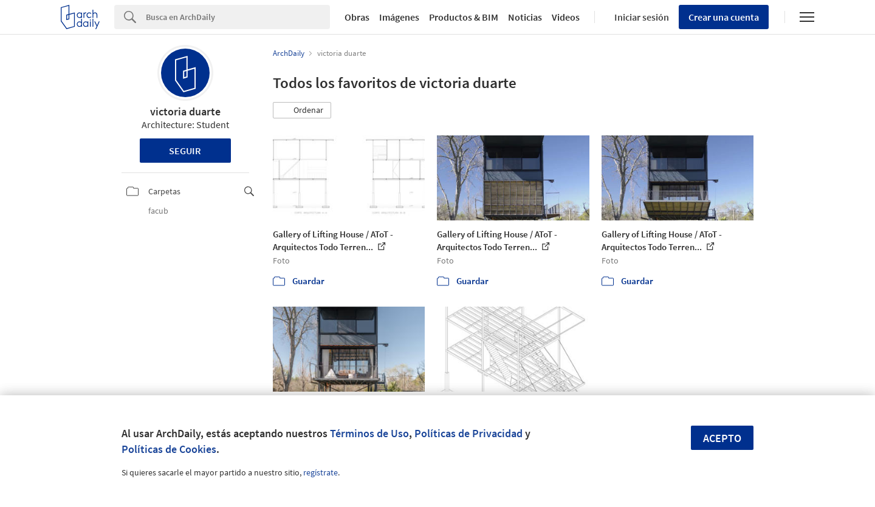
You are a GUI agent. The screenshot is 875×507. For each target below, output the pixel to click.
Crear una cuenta (723, 17)
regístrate (320, 472)
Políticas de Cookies (169, 449)
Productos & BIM (463, 17)
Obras (357, 17)
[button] (302, 110)
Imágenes (399, 17)
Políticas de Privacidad (468, 433)
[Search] (238, 17)
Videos (566, 17)
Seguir (185, 151)
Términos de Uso (369, 433)
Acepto (722, 438)
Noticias (525, 17)
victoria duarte (185, 111)
